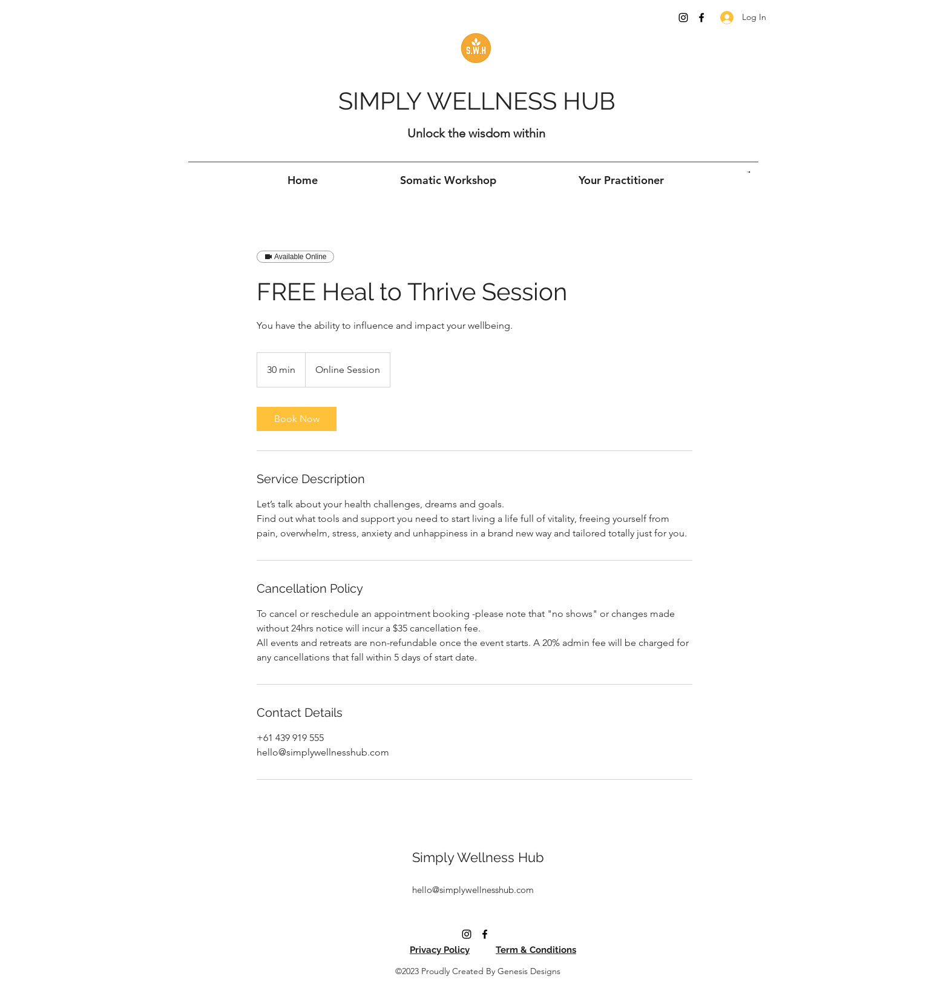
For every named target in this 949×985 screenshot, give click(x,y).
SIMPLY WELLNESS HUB (477, 101)
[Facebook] (701, 18)
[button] (748, 172)
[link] (297, 419)
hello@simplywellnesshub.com (473, 889)
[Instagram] (683, 18)
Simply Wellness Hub (478, 857)
